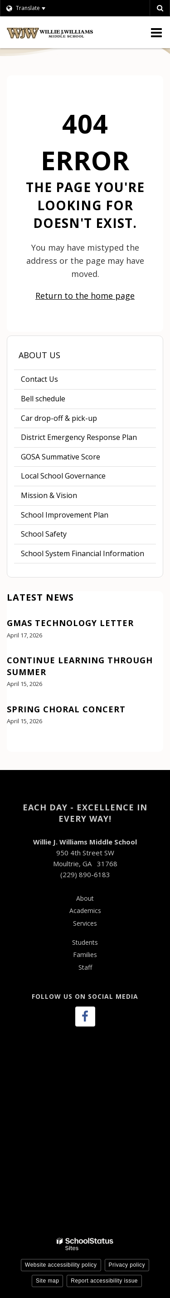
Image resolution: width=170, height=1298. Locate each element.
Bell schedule (57, 401)
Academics (85, 910)
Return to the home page (85, 295)
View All (20, 746)
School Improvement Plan (78, 517)
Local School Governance (63, 476)
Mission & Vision (49, 495)
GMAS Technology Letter (70, 622)
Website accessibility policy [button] (61, 1265)
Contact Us (39, 379)
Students (85, 942)
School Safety (44, 534)
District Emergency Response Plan (79, 437)
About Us (39, 355)
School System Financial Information (88, 555)
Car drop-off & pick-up (59, 418)
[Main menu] (156, 32)
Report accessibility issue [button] (104, 1281)
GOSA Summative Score (60, 457)
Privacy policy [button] (127, 1265)
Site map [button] (47, 1281)
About (85, 898)
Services (85, 923)
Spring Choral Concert (66, 709)
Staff (85, 967)
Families (85, 954)
